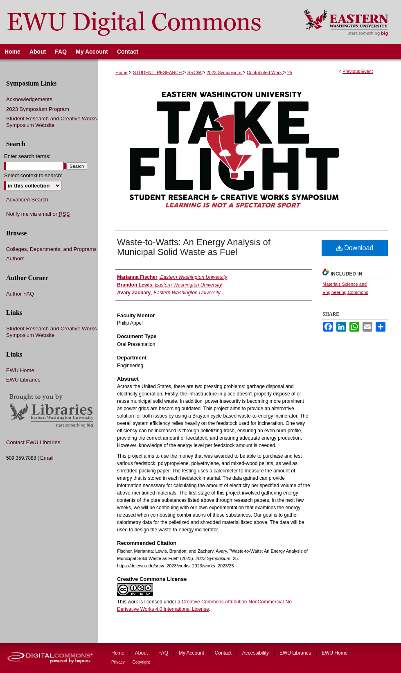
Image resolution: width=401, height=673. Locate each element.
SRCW (195, 72)
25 (289, 72)
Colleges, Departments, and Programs (51, 249)
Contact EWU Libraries (33, 442)
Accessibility (256, 653)
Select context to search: (33, 175)
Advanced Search (27, 199)
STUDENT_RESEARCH (158, 72)
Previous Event (357, 71)
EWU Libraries (23, 380)
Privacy (118, 662)
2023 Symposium (225, 72)
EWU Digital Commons (146, 22)
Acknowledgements (29, 99)
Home (121, 72)
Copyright (141, 662)
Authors (15, 258)
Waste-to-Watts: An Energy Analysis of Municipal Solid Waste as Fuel (193, 247)
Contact (224, 653)
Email (47, 458)
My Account (192, 653)
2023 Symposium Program (37, 109)
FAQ (163, 653)
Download (355, 247)
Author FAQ (20, 294)
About (142, 653)
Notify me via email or (38, 214)
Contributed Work (265, 72)
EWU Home (20, 370)
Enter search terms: (27, 156)
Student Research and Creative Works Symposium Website (51, 121)
